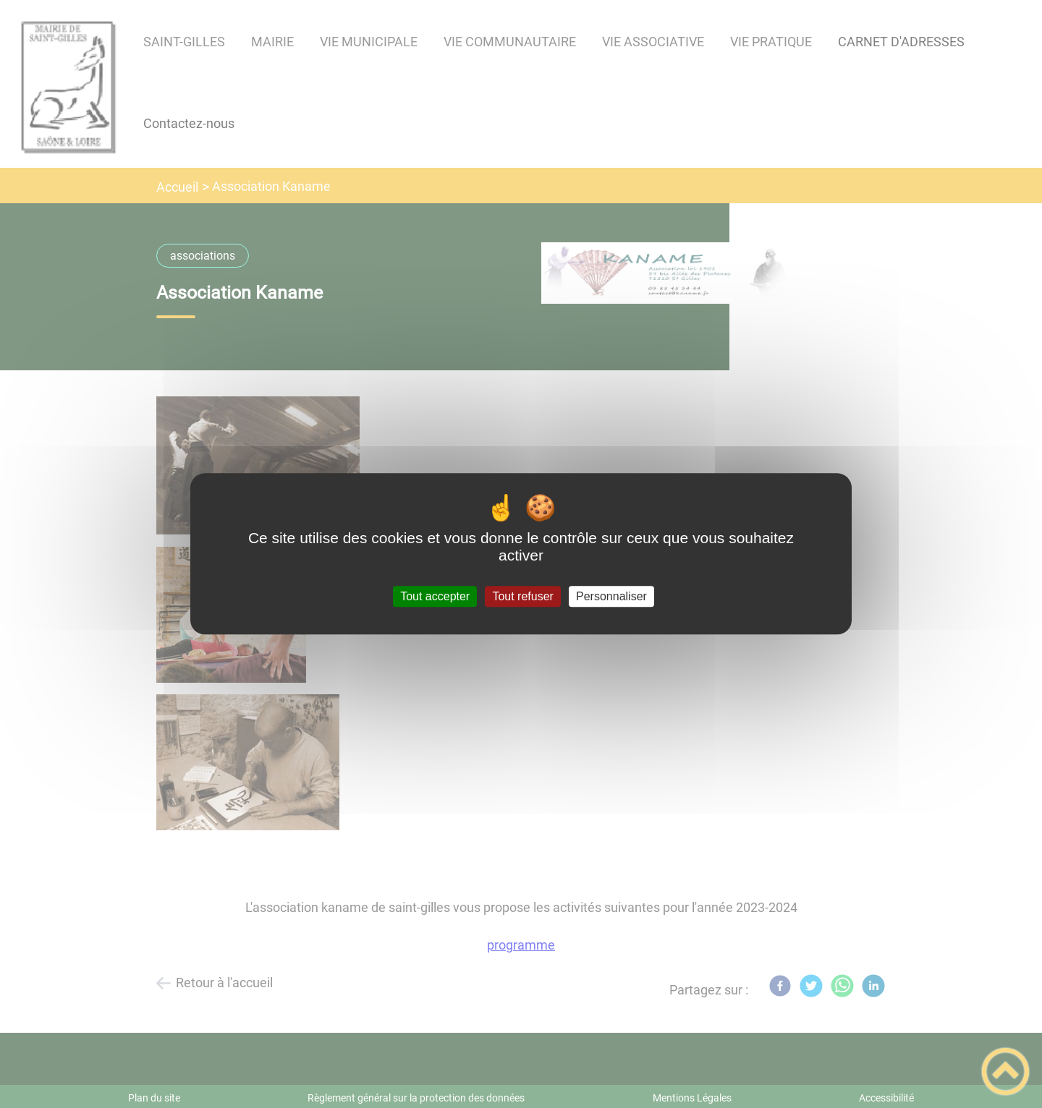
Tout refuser (522, 596)
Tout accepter (435, 596)
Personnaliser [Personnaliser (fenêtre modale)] (611, 596)
